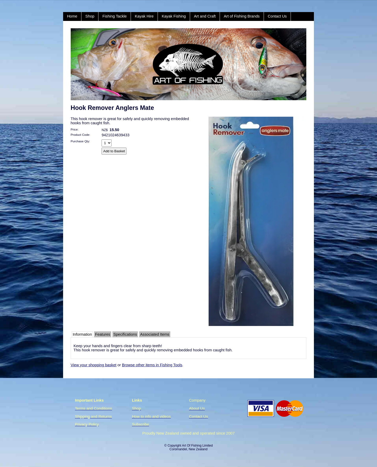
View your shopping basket (94, 365)
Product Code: (80, 134)
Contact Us (277, 16)
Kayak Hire (144, 16)
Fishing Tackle (114, 16)
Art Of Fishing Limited (197, 445)
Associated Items (154, 334)
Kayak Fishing (174, 16)
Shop (89, 16)
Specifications (125, 334)
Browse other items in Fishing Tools (152, 365)
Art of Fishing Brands (242, 16)
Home (72, 16)
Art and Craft (205, 16)
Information (82, 334)
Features (102, 334)
